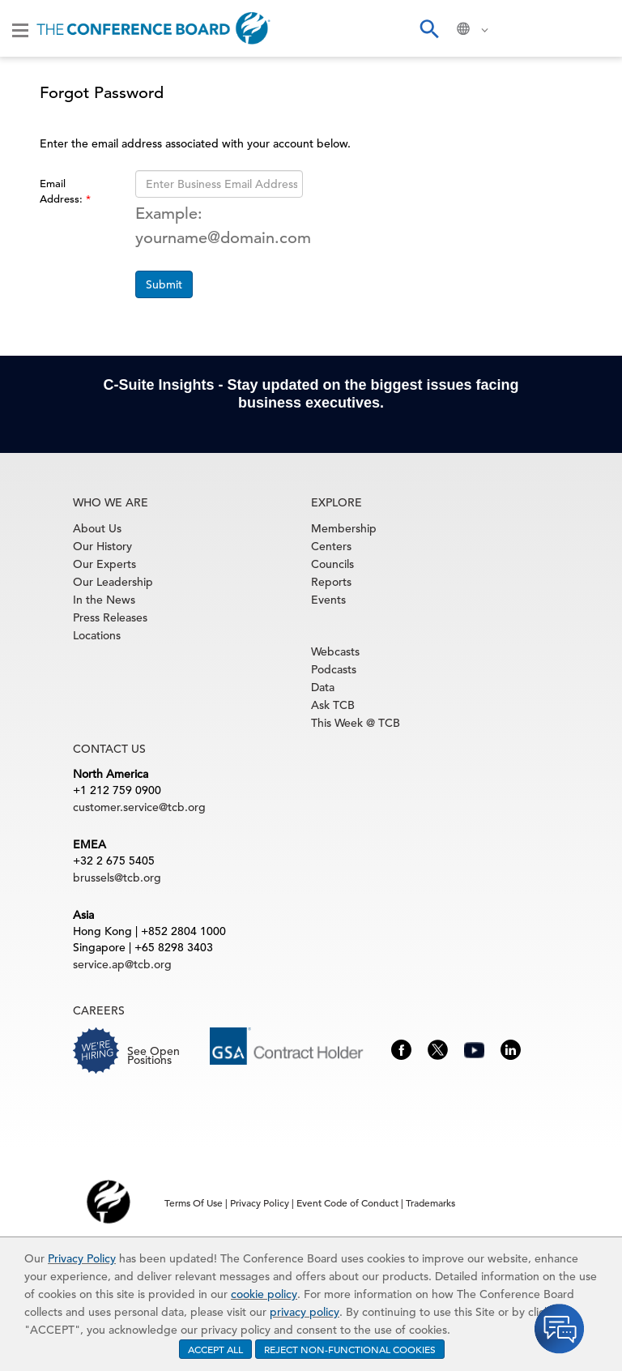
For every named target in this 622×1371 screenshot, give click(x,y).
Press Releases (110, 617)
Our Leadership (113, 581)
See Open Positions (153, 1055)
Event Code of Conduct (347, 1202)
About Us (97, 528)
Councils (332, 564)
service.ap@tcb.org (122, 964)
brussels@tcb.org (117, 877)
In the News (104, 599)
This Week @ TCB (355, 722)
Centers (331, 546)
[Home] (153, 28)
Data (322, 687)
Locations (97, 635)
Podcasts (333, 669)
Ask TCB (333, 705)
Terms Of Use (193, 1202)
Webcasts (335, 651)
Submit (164, 284)
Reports (331, 581)
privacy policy (304, 1312)
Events (328, 599)
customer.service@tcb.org (139, 807)
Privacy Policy (82, 1258)
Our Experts (104, 564)
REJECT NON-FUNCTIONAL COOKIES (350, 1349)
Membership (344, 528)
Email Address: (63, 191)
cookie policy (264, 1294)
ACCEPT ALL (215, 1349)
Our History (102, 546)
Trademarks (430, 1202)
